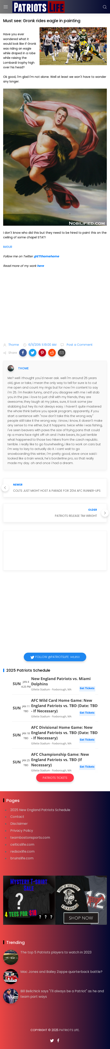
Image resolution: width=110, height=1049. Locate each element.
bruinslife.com (21, 858)
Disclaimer (19, 823)
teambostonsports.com (30, 837)
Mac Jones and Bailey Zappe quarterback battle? (61, 971)
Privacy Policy (21, 830)
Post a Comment (79, 345)
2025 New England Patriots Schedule (40, 809)
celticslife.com (22, 844)
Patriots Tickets (55, 778)
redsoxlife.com (22, 851)
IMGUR (7, 247)
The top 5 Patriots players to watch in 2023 (55, 952)
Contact (17, 816)
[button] (23, 352)
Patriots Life (69, 1030)
